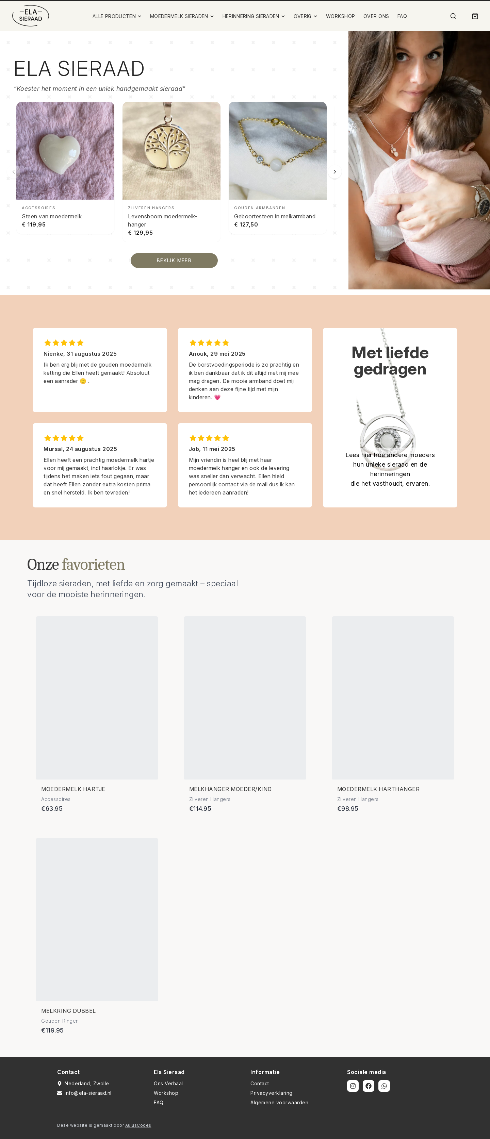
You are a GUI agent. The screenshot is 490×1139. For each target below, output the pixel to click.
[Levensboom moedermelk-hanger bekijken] (171, 172)
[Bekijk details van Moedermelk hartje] (97, 698)
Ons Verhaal (168, 1083)
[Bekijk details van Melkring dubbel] (97, 919)
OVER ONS (376, 16)
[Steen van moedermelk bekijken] (65, 168)
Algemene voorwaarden (279, 1102)
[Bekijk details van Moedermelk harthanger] (393, 698)
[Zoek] (453, 16)
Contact (259, 1083)
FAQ (402, 16)
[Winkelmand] (475, 16)
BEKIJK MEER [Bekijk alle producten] (174, 260)
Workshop (166, 1093)
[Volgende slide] (335, 172)
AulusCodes (138, 1125)
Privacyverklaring (271, 1093)
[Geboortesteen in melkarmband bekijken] (278, 168)
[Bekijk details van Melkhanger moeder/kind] (245, 698)
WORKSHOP (340, 16)
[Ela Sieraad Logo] (30, 16)
